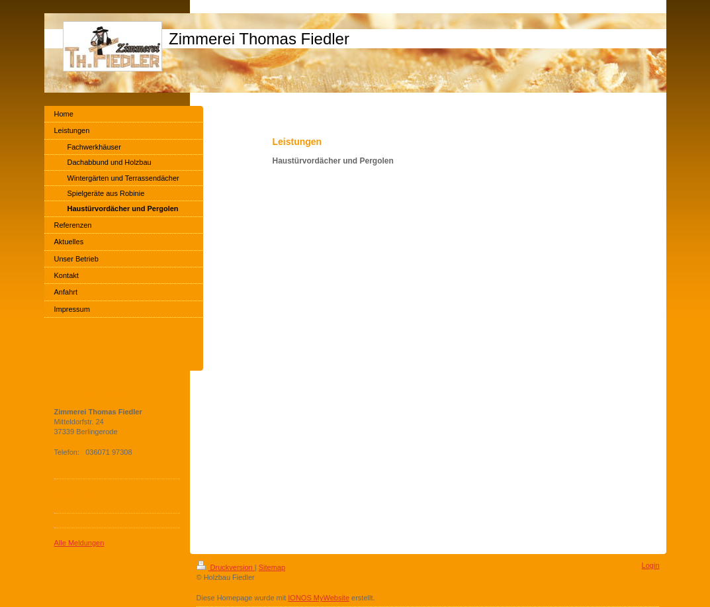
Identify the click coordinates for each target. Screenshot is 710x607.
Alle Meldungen (79, 543)
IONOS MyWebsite (318, 598)
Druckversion (226, 567)
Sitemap (272, 567)
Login (651, 565)
